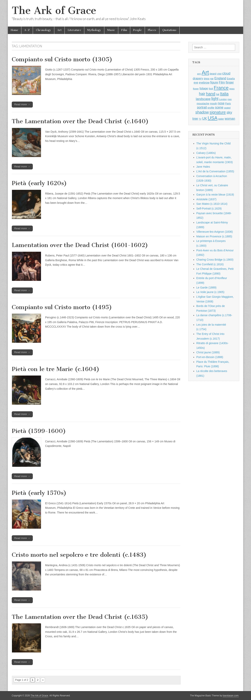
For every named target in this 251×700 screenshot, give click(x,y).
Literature (74, 30)
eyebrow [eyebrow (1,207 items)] (204, 82)
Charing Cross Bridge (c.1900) (214, 259)
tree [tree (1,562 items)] (195, 118)
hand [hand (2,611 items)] (210, 93)
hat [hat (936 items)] (217, 94)
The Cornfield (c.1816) (210, 264)
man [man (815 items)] (229, 99)
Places (152, 30)
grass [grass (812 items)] (232, 88)
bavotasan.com (231, 695)
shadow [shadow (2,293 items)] (202, 112)
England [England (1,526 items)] (220, 78)
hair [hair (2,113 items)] (202, 94)
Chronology (43, 30)
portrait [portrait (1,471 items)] (202, 107)
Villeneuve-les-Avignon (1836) (214, 231)
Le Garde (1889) (206, 287)
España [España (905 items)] (231, 78)
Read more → (22, 104)
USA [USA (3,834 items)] (212, 118)
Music (111, 30)
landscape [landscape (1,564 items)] (203, 99)
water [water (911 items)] (221, 119)
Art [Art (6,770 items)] (205, 72)
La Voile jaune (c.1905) (210, 292)
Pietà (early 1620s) (39, 183)
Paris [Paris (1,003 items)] (228, 103)
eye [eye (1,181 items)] (196, 82)
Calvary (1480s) (206, 152)
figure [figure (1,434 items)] (214, 82)
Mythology (94, 30)
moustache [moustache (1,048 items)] (203, 103)
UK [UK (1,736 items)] (204, 118)
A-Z (27, 30)
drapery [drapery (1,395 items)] (198, 78)
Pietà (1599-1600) (39, 431)
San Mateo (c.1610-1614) (211, 203)
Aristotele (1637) (206, 199)
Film (124, 30)
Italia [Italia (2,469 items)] (224, 93)
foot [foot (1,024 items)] (211, 88)
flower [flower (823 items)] (196, 88)
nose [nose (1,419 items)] (221, 103)
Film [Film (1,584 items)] (222, 82)
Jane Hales (203, 166)
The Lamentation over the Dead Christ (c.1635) (80, 616)
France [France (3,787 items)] (221, 87)
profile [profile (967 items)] (211, 107)
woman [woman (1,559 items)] (230, 118)
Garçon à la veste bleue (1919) (215, 194)
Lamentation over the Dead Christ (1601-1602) (80, 245)
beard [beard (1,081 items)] (213, 73)
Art (59, 30)
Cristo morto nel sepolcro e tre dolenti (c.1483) (79, 554)
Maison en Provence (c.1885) (214, 236)
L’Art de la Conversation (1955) (215, 171)
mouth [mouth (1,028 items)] (213, 103)
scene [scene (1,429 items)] (219, 107)
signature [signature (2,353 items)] (218, 112)
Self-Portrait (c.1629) (209, 208)
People (137, 30)
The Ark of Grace (54, 11)
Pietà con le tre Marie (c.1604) (55, 369)
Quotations (169, 30)
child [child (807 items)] (219, 74)
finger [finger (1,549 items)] (230, 82)
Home (14, 30)
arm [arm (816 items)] (199, 74)
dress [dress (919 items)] (206, 78)
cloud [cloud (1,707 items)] (226, 73)
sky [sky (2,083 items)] (229, 112)
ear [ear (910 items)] (212, 78)
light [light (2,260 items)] (214, 98)
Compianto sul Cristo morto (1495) (62, 307)
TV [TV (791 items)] (200, 119)
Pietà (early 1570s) (39, 492)
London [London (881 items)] (223, 99)
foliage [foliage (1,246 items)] (203, 88)
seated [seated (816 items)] (227, 108)
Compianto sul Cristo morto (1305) (62, 59)
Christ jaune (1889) (208, 352)
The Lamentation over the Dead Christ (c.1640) (80, 121)
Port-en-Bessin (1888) (209, 357)
